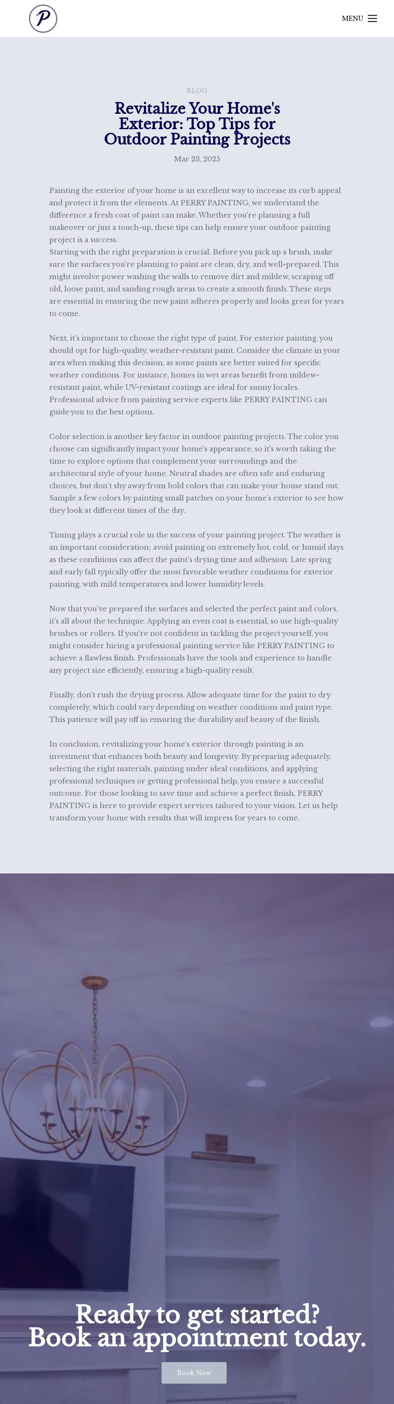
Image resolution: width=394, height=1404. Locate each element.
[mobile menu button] (372, 18)
